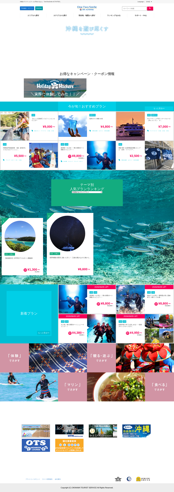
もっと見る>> (159, 108)
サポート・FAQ (141, 15)
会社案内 (58, 479)
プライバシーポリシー (32, 479)
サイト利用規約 (47, 479)
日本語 (149, 1)
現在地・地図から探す (87, 15)
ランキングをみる (114, 15)
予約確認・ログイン (27, 8)
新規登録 (39, 8)
